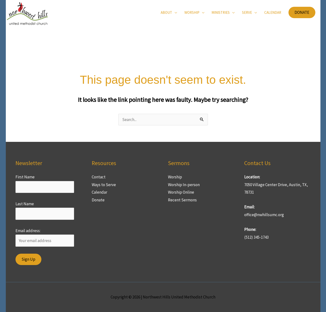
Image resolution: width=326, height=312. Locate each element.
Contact (99, 177)
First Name (25, 177)
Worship (175, 177)
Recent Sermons (182, 200)
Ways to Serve (104, 184)
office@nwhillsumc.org (264, 214)
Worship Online (181, 192)
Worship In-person (184, 184)
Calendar (99, 192)
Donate (98, 200)
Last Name (24, 203)
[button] (169, 12)
